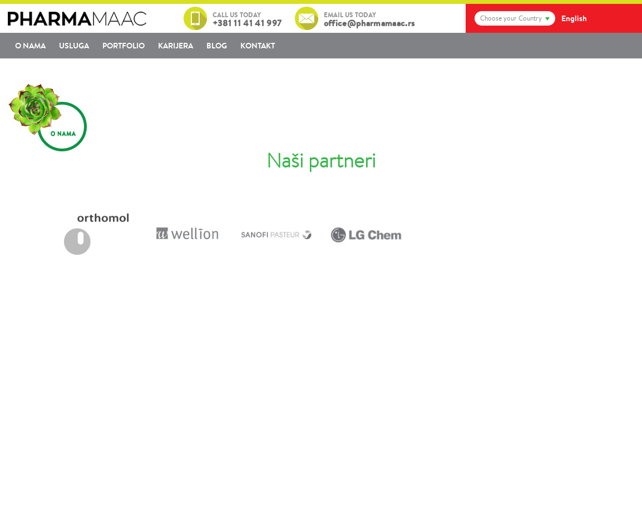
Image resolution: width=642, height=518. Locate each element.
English (574, 18)
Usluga (74, 45)
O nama (30, 45)
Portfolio (123, 45)
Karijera (175, 45)
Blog (216, 45)
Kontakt (257, 45)
